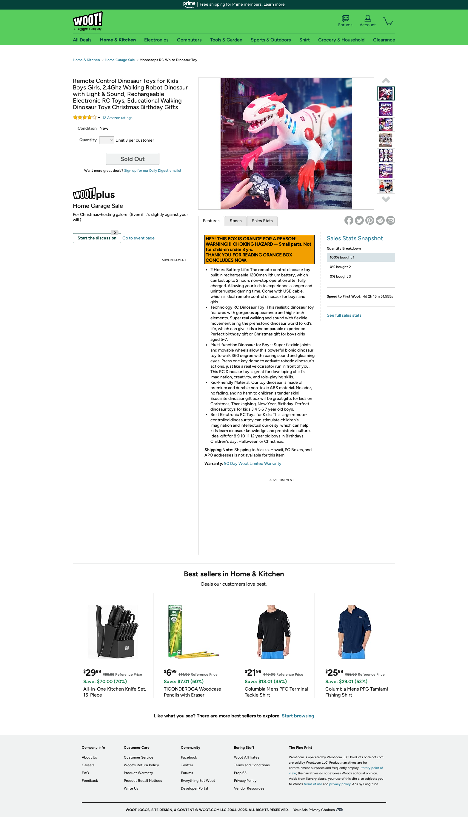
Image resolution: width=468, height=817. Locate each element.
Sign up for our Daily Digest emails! (152, 170)
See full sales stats (344, 315)
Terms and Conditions (252, 765)
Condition (87, 128)
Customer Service (138, 757)
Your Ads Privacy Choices (314, 810)
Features (211, 220)
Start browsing (298, 716)
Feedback (90, 781)
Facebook (189, 757)
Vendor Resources (249, 788)
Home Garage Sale (120, 60)
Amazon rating (118, 118)
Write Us (131, 788)
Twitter (187, 765)
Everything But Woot (198, 781)
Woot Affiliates (246, 757)
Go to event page (138, 238)
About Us (89, 757)
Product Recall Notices (143, 781)
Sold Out (133, 159)
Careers (88, 765)
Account (368, 21)
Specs (236, 220)
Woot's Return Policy (141, 765)
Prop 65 (240, 773)
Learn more (274, 4)
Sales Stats (262, 220)
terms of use (313, 784)
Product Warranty (138, 773)
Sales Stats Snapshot (355, 238)
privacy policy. (340, 784)
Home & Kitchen (86, 60)
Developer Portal (194, 788)
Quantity (88, 140)
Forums (345, 21)
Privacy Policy (245, 781)
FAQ (85, 773)
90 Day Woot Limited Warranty (252, 463)
